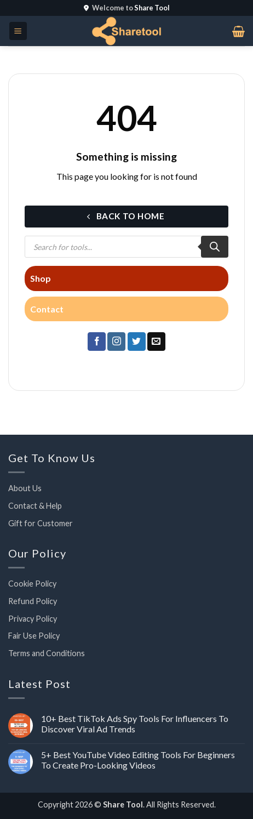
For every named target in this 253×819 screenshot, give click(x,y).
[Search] (214, 247)
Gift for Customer (40, 523)
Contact (47, 309)
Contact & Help (35, 505)
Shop (40, 278)
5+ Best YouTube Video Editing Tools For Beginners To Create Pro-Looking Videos (138, 759)
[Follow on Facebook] (97, 341)
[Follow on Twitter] (137, 341)
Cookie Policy (32, 583)
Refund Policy (32, 601)
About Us (25, 488)
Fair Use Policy (34, 635)
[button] (18, 31)
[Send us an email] (156, 341)
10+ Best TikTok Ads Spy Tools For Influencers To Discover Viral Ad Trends (134, 723)
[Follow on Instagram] (116, 341)
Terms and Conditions (46, 653)
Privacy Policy (32, 618)
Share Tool (123, 804)
